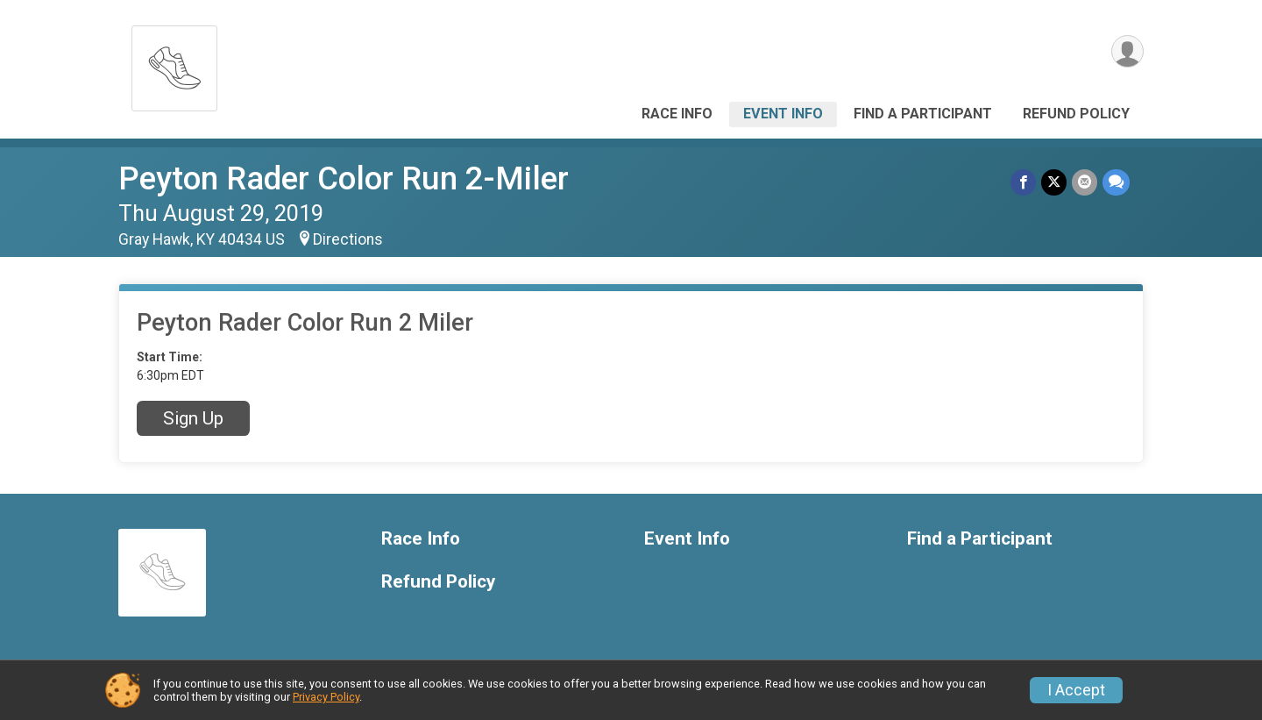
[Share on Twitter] (1054, 182)
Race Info (677, 113)
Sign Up (193, 418)
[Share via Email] (1084, 182)
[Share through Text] (1116, 182)
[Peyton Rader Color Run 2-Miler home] (174, 63)
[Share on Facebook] (1023, 182)
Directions (348, 239)
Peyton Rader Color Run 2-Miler (343, 178)
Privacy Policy (326, 696)
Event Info (783, 113)
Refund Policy (1076, 113)
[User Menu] (1127, 51)
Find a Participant (923, 113)
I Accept (1076, 690)
